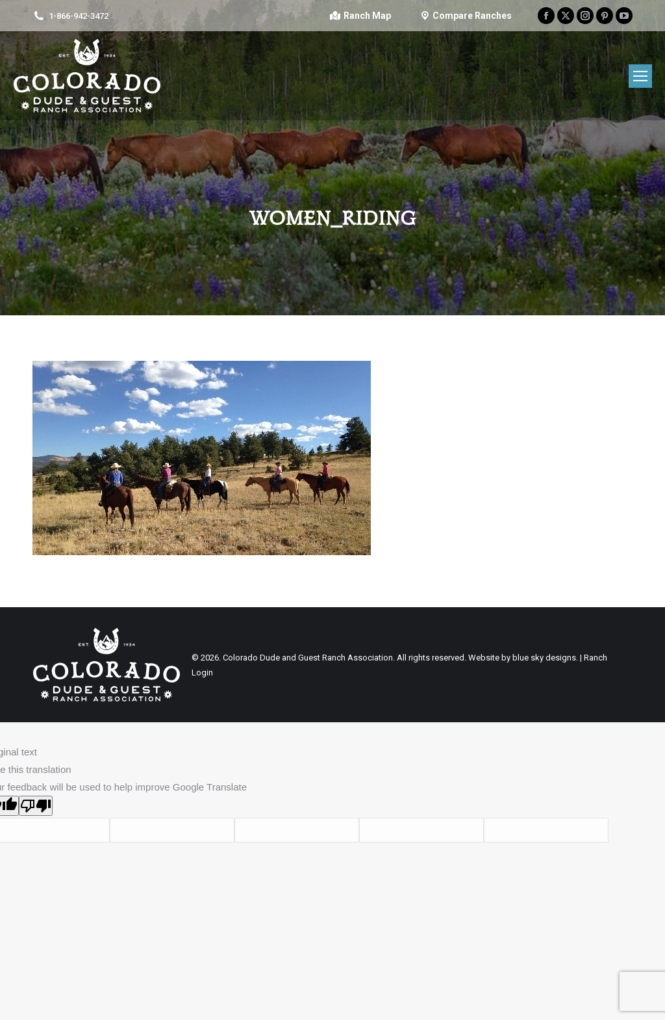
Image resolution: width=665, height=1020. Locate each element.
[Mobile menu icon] (640, 76)
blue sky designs (544, 657)
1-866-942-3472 (78, 16)
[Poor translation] (36, 806)
